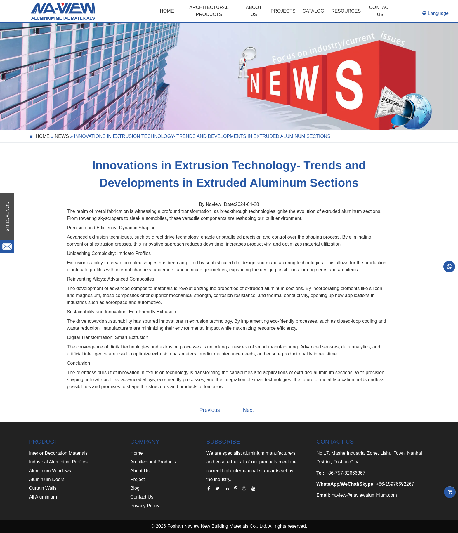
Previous (209, 410)
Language (435, 13)
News (62, 136)
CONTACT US (380, 11)
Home (167, 10)
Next (248, 410)
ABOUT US (254, 11)
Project (137, 479)
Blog (135, 488)
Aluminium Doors (47, 479)
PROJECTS (282, 10)
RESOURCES (346, 10)
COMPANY (144, 441)
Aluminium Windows (50, 470)
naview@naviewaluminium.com (364, 495)
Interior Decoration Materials (58, 453)
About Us (140, 470)
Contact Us (141, 496)
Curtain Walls (43, 488)
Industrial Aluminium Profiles (58, 461)
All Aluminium (43, 496)
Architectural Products (208, 11)
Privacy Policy (144, 505)
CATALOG (313, 10)
